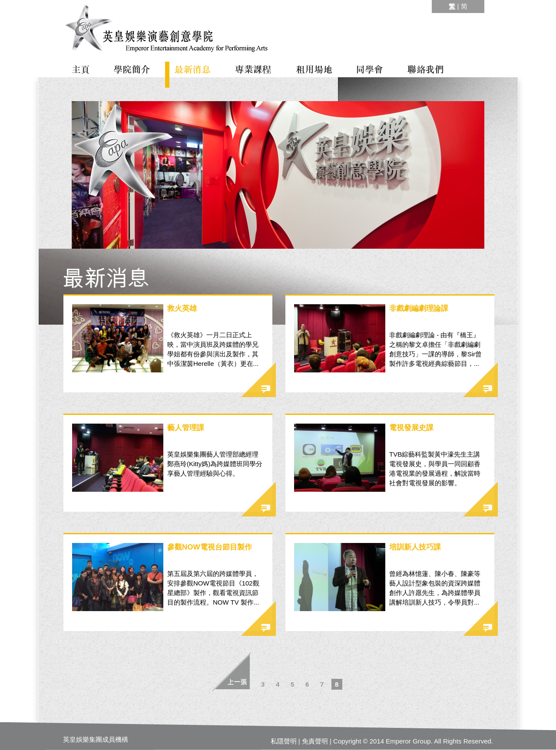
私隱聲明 (284, 741)
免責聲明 (315, 741)
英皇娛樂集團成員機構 (95, 739)
